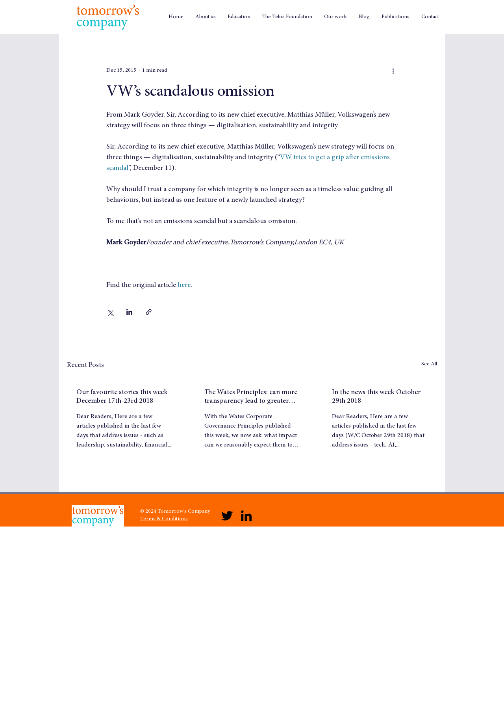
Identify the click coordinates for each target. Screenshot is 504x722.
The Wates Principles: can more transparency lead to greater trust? (250, 397)
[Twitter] (227, 515)
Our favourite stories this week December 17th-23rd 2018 (122, 397)
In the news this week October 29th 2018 (376, 397)
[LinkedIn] (246, 515)
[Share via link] (148, 312)
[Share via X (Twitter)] (110, 312)
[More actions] (393, 70)
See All (429, 364)
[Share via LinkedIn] (129, 312)
